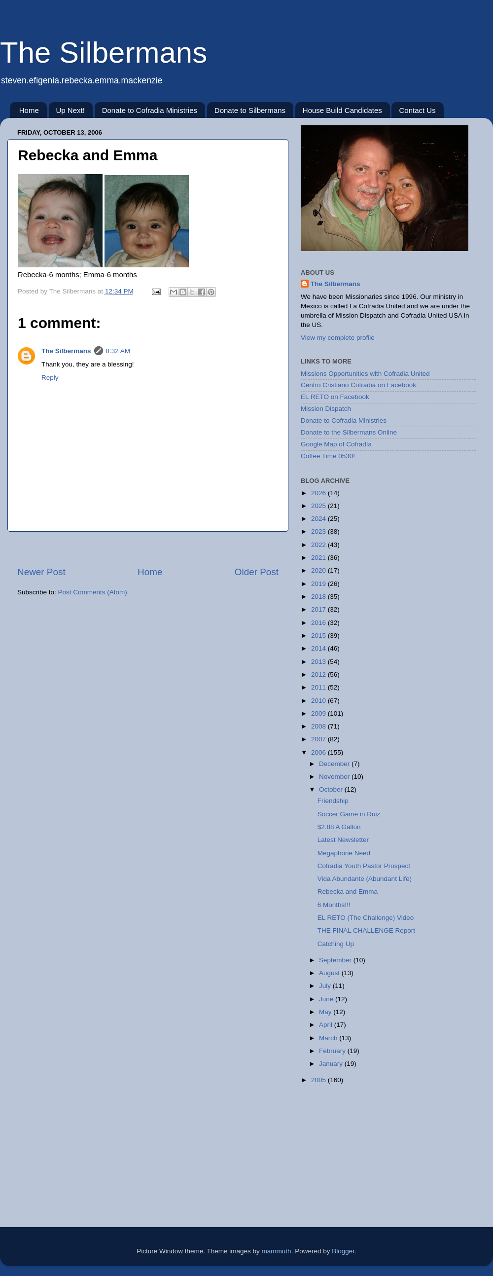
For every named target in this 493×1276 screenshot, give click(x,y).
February (333, 1051)
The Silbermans (103, 52)
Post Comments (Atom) (92, 592)
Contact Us (417, 110)
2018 (319, 596)
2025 (319, 506)
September (336, 960)
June (327, 999)
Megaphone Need (343, 853)
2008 (319, 726)
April (326, 1024)
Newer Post (41, 572)
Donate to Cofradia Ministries (149, 110)
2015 (319, 635)
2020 (319, 570)
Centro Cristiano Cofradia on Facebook (358, 385)
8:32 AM (118, 351)
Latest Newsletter (343, 839)
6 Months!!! (334, 905)
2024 (319, 518)
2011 (319, 687)
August (330, 973)
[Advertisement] (148, 548)
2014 (319, 648)
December (335, 763)
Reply (50, 377)
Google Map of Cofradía (336, 444)
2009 (319, 713)
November (335, 776)
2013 (319, 661)
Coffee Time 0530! (328, 456)
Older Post (257, 572)
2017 (319, 609)
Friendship (333, 800)
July (326, 985)
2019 (319, 583)
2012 (319, 674)
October (332, 789)
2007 (319, 739)
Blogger (343, 1251)
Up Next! (70, 110)
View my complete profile (338, 337)
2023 (319, 531)
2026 (319, 493)
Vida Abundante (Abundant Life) (364, 878)
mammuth (276, 1251)
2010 (319, 700)
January (332, 1063)
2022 (319, 544)
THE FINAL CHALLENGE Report (366, 930)
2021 (319, 557)
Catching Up (335, 944)
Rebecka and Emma (347, 891)
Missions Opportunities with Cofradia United (365, 373)
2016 (319, 622)
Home (29, 110)
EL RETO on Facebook (335, 397)
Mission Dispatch (326, 408)
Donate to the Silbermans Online (349, 432)
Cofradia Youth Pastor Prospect (363, 866)
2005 (319, 1080)
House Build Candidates (342, 110)
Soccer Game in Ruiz (349, 814)
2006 (319, 752)
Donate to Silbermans (249, 110)
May (326, 1012)
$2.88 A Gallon (339, 827)
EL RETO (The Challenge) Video (365, 917)
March (329, 1038)
